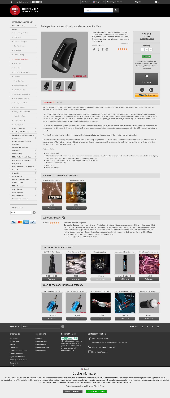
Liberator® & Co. (19, 120)
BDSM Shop (14, 342)
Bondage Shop (17, 154)
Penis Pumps (16, 138)
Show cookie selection (73, 391)
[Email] (21, 213)
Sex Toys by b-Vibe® (20, 103)
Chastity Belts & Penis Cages (21, 160)
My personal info (42, 348)
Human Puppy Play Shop (20, 179)
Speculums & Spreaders (22, 94)
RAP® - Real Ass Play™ (21, 85)
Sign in (138, 2)
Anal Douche (16, 163)
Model (94, 45)
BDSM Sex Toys (17, 176)
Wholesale (14, 348)
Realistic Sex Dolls (19, 90)
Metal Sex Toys (19, 81)
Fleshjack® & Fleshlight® (22, 112)
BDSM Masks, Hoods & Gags (21, 157)
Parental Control (67, 351)
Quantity (146, 45)
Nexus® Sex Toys (19, 116)
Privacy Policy (99, 386)
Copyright (14, 363)
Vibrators (17, 77)
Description (48, 103)
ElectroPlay (16, 170)
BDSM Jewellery (17, 192)
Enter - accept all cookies (96, 391)
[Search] (116, 10)
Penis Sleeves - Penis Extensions (23, 135)
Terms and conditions (18, 351)
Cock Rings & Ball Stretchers (21, 132)
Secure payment (16, 354)
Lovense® (17, 37)
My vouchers (41, 351)
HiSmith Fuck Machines (20, 147)
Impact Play (16, 173)
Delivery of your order (18, 360)
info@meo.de (102, 352)
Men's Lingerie (17, 189)
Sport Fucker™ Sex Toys (21, 98)
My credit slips (41, 342)
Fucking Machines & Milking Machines (21, 142)
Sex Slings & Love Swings (22, 72)
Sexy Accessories (17, 195)
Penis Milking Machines (21, 33)
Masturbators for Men (21, 59)
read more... (125, 44)
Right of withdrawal (17, 357)
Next (158, 265)
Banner (13, 345)
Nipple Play (16, 150)
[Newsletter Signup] (34, 213)
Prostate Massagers (20, 41)
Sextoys (14, 29)
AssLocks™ (17, 63)
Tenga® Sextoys (19, 107)
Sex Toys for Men (19, 46)
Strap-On (17, 68)
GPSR (59, 103)
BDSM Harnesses (17, 186)
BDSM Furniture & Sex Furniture (23, 167)
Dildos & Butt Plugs (18, 26)
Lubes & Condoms (18, 129)
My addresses (41, 345)
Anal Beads (17, 50)
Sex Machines (18, 125)
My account (41, 334)
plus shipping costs (147, 39)
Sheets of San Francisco (20, 199)
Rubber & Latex (17, 183)
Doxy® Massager (19, 55)
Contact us (86, 2)
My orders (39, 339)
